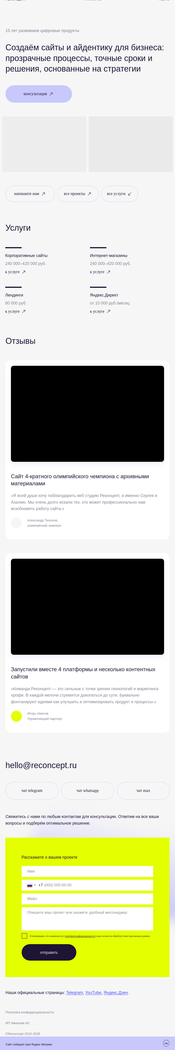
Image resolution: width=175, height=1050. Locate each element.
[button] (38, 94)
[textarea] (87, 918)
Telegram (74, 992)
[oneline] (87, 871)
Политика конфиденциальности (29, 1012)
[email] (87, 898)
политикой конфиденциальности (80, 936)
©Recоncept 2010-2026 (22, 1034)
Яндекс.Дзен (116, 992)
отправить (49, 952)
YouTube (93, 992)
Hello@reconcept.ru (41, 765)
